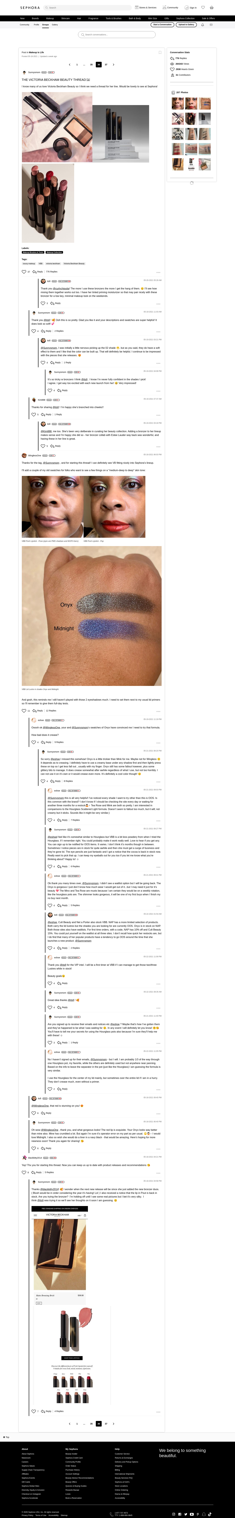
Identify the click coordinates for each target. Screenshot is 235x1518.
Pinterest (198, 1514)
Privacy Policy (27, 1515)
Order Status (71, 1466)
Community (24, 25)
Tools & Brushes (113, 18)
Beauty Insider (71, 1454)
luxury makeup (29, 264)
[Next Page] (113, 64)
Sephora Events (28, 1478)
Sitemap (64, 1515)
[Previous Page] (70, 64)
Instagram (174, 1514)
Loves (68, 1494)
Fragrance (93, 18)
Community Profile (73, 1462)
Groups (45, 25)
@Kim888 (46, 431)
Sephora (30, 7)
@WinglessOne (51, 727)
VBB (40, 264)
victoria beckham (53, 264)
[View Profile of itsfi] (52, 281)
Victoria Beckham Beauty (74, 264)
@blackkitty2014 (49, 1189)
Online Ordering (121, 1490)
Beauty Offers (71, 1482)
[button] (57, 127)
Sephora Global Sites (30, 1486)
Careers (25, 1462)
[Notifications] (203, 24)
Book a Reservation (74, 1498)
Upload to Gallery (186, 24)
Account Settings (72, 1474)
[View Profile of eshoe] (44, 720)
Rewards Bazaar (72, 1490)
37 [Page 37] (106, 64)
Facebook (180, 1514)
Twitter (186, 1514)
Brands (35, 18)
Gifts (166, 18)
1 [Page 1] (77, 64)
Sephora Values (28, 1466)
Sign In (193, 7)
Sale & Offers (208, 18)
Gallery (55, 25)
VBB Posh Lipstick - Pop (94, 541)
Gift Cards (26, 1482)
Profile (36, 25)
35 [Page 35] (91, 64)
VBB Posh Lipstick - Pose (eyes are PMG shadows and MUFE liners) (50, 541)
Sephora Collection (185, 18)
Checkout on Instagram (31, 1494)
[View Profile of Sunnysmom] (37, 72)
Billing (117, 1470)
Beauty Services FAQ (124, 1478)
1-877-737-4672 (121, 1513)
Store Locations (121, 1486)
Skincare (65, 18)
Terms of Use (40, 1515)
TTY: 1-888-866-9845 (123, 1515)
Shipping (118, 1466)
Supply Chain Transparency (33, 1470)
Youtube (192, 1514)
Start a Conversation (162, 24)
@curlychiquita (61, 288)
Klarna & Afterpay (122, 1494)
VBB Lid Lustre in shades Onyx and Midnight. (40, 689)
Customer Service (122, 1454)
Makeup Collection (54, 252)
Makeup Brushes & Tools (33, 252)
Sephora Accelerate (30, 1498)
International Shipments (124, 1474)
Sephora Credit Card (74, 1458)
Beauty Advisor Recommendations (80, 1478)
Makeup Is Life (36, 52)
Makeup (50, 18)
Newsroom (26, 1458)
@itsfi (47, 320)
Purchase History (73, 1470)
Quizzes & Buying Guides (76, 1486)
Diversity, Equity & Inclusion (33, 1490)
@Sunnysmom (49, 348)
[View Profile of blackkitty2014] (38, 1157)
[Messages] (211, 24)
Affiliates (25, 1474)
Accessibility (120, 1498)
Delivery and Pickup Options (126, 1462)
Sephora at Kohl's (122, 1482)
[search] (87, 8)
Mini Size (152, 18)
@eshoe (55, 759)
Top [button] (7, 1437)
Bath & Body (135, 18)
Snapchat (204, 1514)
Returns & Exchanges (124, 1458)
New (22, 18)
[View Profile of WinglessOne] (38, 455)
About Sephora (28, 1454)
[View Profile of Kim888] (45, 400)
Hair (79, 18)
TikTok (210, 1514)
